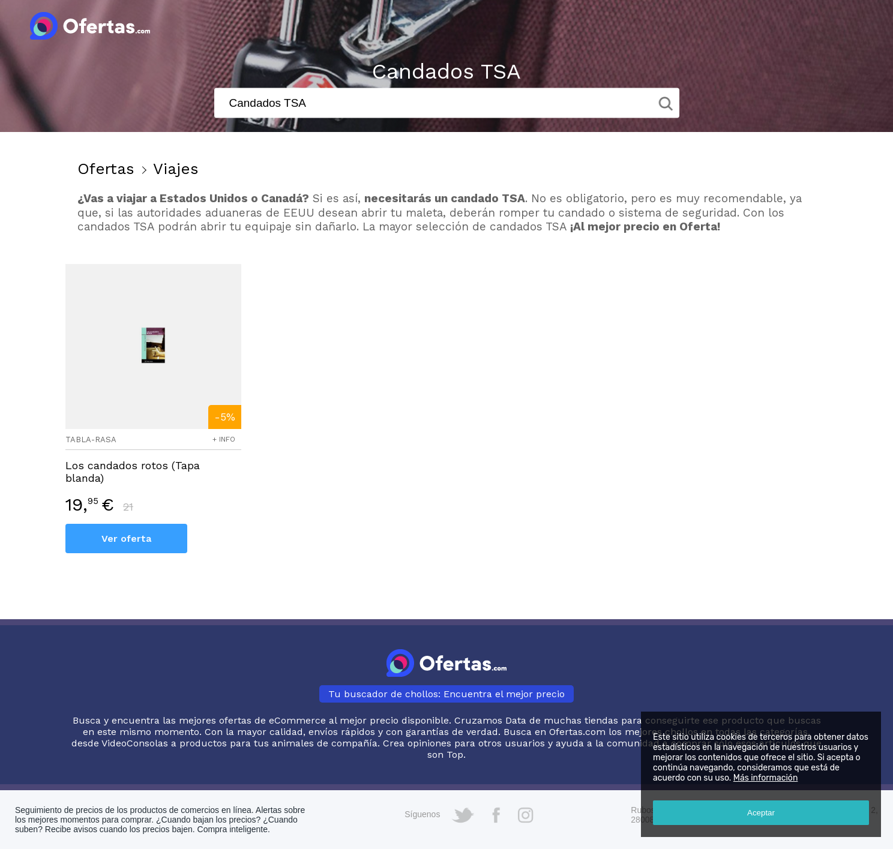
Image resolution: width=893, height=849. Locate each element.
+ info (223, 439)
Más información (765, 778)
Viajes (176, 169)
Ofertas (105, 169)
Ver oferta (126, 538)
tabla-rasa (90, 439)
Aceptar (761, 812)
